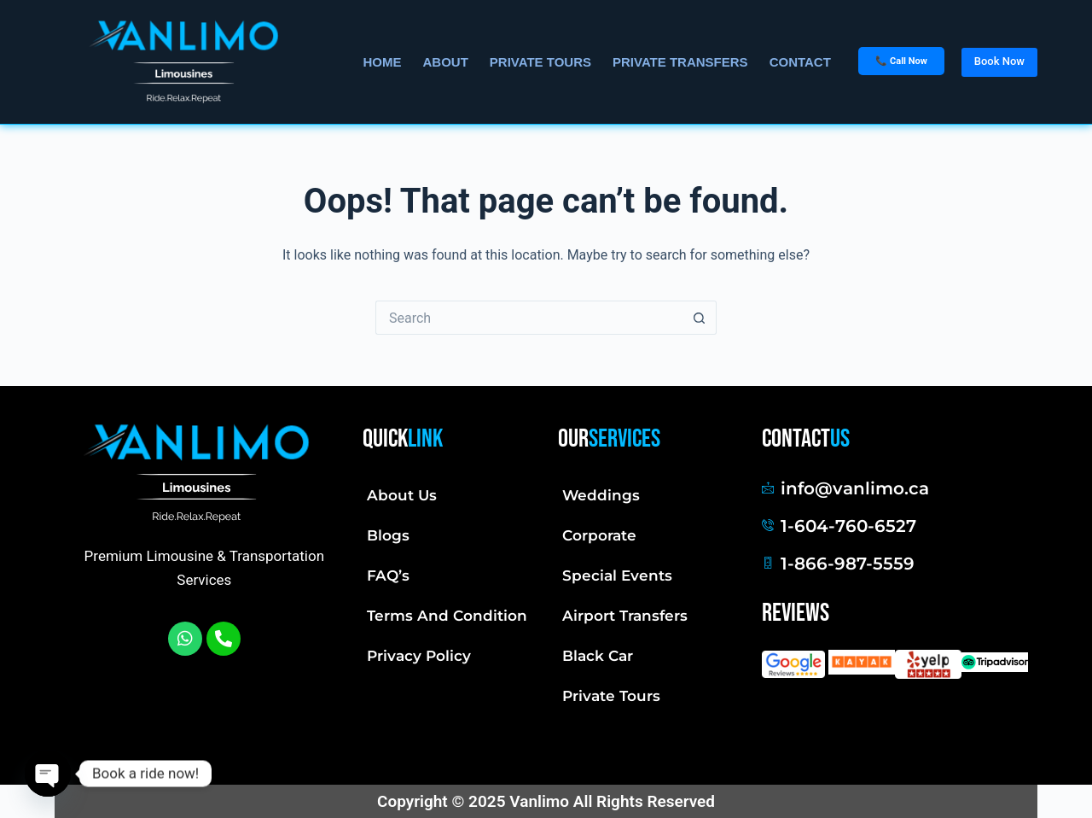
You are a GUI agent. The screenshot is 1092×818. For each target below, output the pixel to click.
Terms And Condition (447, 615)
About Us (402, 495)
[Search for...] (528, 318)
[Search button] (699, 318)
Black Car (597, 655)
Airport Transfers (625, 615)
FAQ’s (388, 575)
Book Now (999, 61)
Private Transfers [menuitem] (680, 62)
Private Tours (611, 695)
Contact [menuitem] (800, 62)
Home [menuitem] (382, 62)
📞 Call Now (900, 61)
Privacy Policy (419, 655)
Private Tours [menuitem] (540, 62)
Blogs (388, 535)
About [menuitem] (445, 62)
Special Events (617, 575)
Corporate (599, 535)
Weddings (601, 495)
